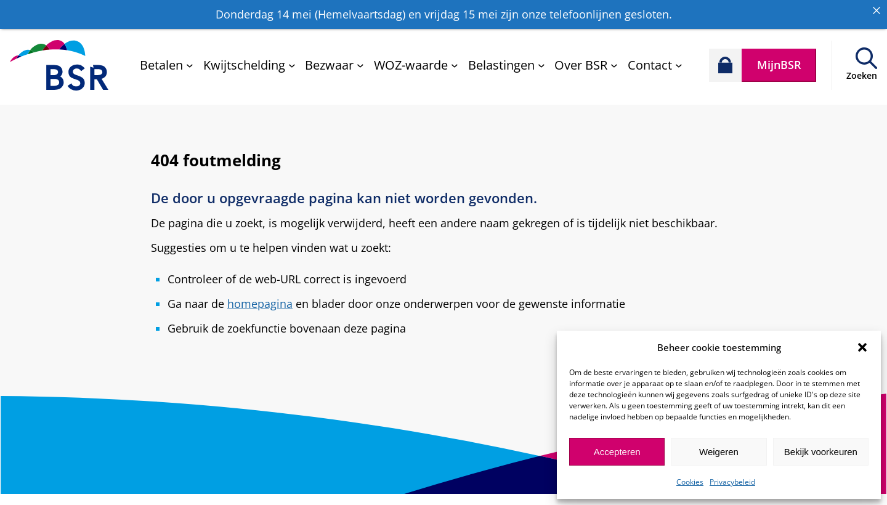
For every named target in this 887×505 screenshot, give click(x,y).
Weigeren (719, 451)
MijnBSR (779, 59)
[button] (862, 347)
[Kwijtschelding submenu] (249, 60)
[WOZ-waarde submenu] (416, 60)
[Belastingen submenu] (506, 60)
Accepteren (617, 451)
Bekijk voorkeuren (820, 451)
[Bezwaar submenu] (334, 60)
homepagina (260, 298)
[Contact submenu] (655, 60)
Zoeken (861, 70)
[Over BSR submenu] (586, 60)
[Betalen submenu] (166, 60)
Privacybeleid (732, 482)
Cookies (689, 482)
